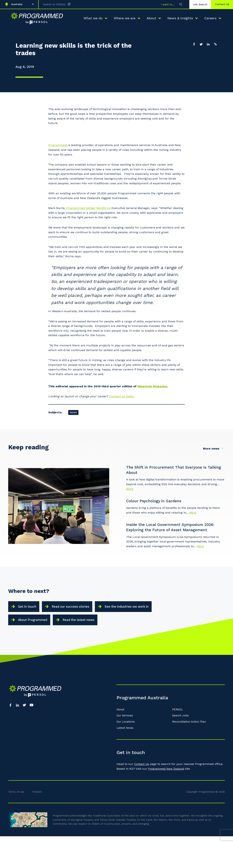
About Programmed (35, 625)
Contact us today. (121, 396)
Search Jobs (180, 722)
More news (214, 448)
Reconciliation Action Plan (190, 728)
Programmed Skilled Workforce (88, 208)
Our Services (125, 722)
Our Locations (126, 728)
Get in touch (29, 609)
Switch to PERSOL (54, 4)
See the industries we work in (139, 609)
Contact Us (142, 771)
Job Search (197, 4)
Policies (37, 798)
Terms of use (16, 798)
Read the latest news (85, 625)
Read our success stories (76, 609)
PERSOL (177, 716)
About (120, 716)
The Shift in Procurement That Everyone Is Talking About (171, 470)
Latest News (125, 734)
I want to (163, 4)
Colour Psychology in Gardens (158, 501)
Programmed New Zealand (167, 775)
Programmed (57, 145)
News (73, 412)
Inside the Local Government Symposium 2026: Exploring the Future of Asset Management (176, 528)
